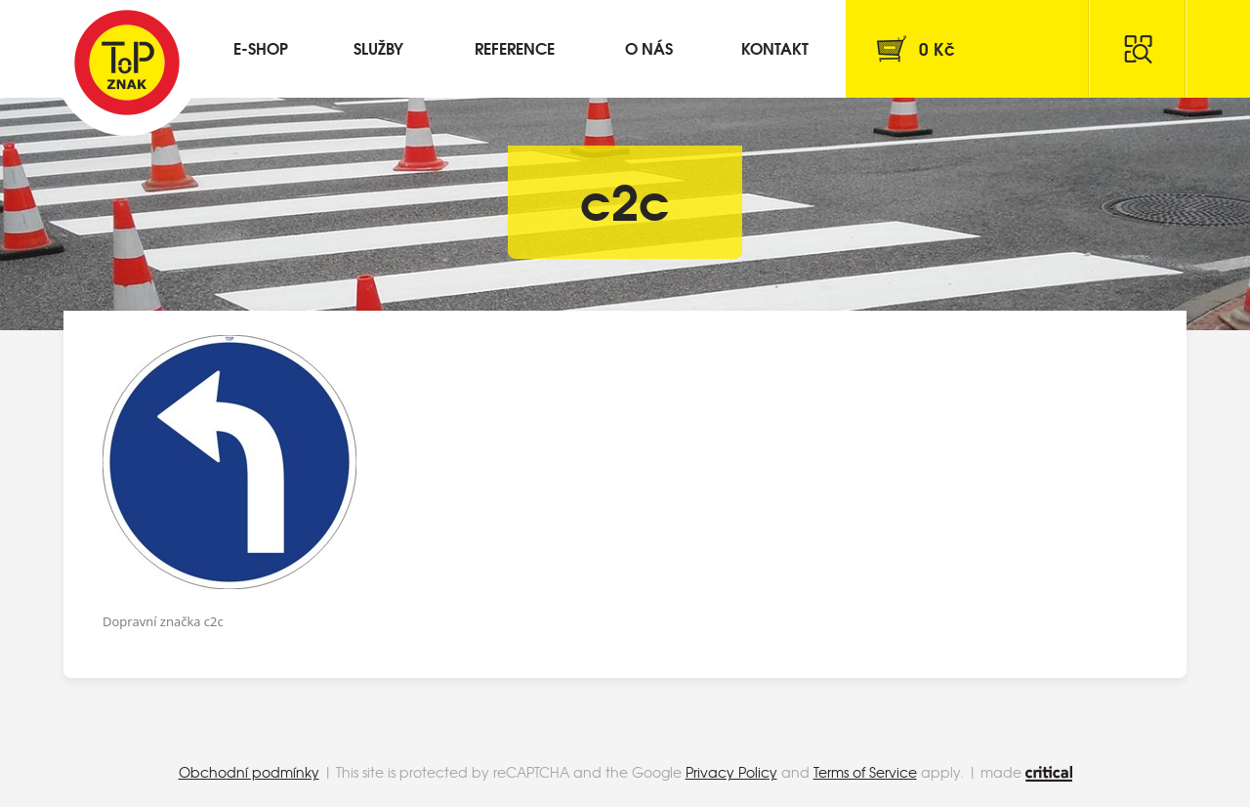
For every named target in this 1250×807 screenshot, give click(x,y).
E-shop (260, 47)
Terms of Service (865, 772)
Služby (378, 47)
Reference (515, 47)
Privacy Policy (731, 772)
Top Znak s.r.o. (127, 62)
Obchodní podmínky (249, 772)
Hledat (1138, 49)
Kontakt (775, 47)
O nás (649, 47)
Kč (937, 48)
